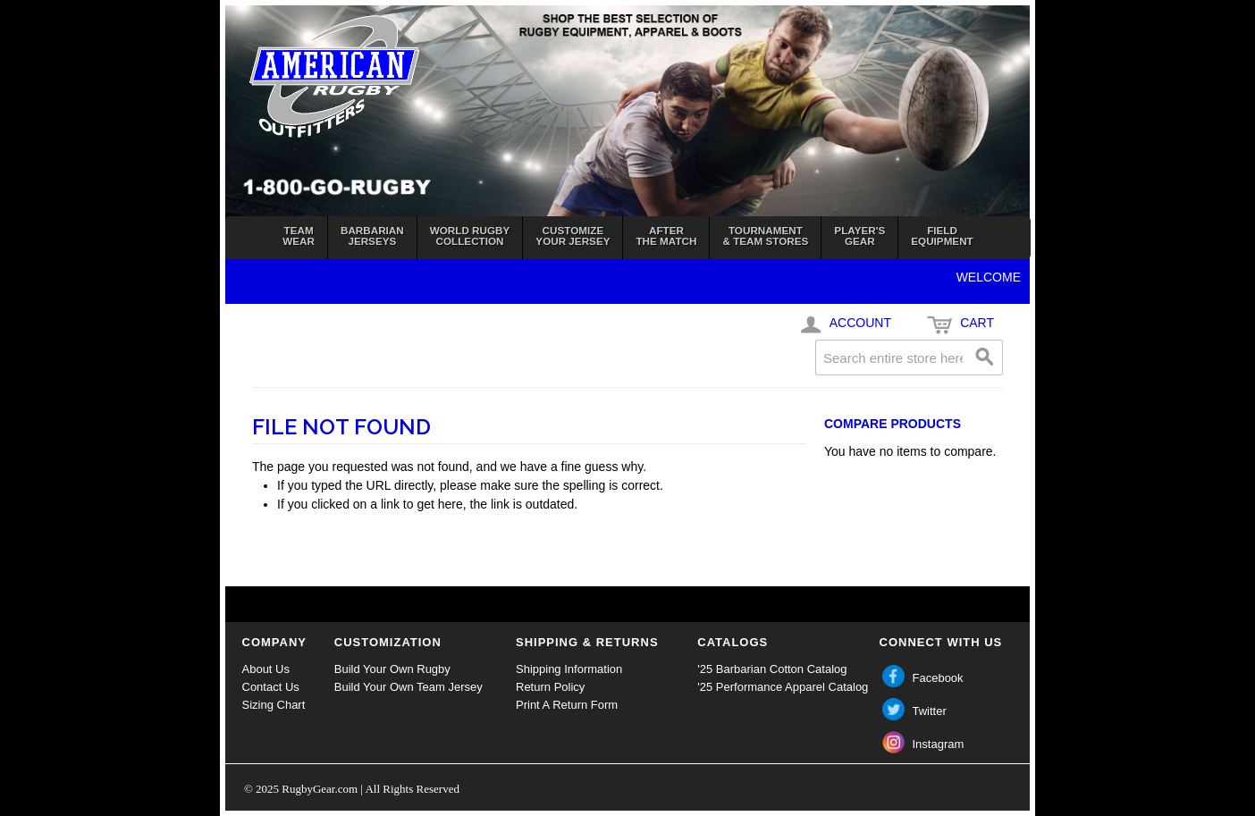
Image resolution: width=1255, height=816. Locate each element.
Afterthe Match (666, 235)
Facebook (938, 678)
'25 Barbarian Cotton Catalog (771, 669)
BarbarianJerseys (372, 235)
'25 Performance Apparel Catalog (782, 687)
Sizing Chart (274, 704)
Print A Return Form (567, 704)
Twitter (930, 711)
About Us (266, 669)
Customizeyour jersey (572, 235)
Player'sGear (859, 235)
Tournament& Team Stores (765, 235)
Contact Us (270, 687)
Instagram (938, 744)
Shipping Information (569, 669)
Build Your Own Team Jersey (408, 687)
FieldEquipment (942, 235)
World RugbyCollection (470, 235)
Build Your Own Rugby (392, 669)
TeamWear (298, 235)
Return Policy (550, 687)
